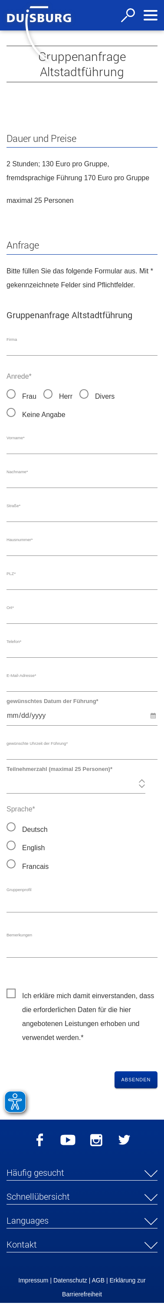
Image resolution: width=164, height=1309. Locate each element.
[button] (82, 1180)
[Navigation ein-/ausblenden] (150, 15)
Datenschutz (70, 1286)
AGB (98, 1286)
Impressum (33, 1286)
